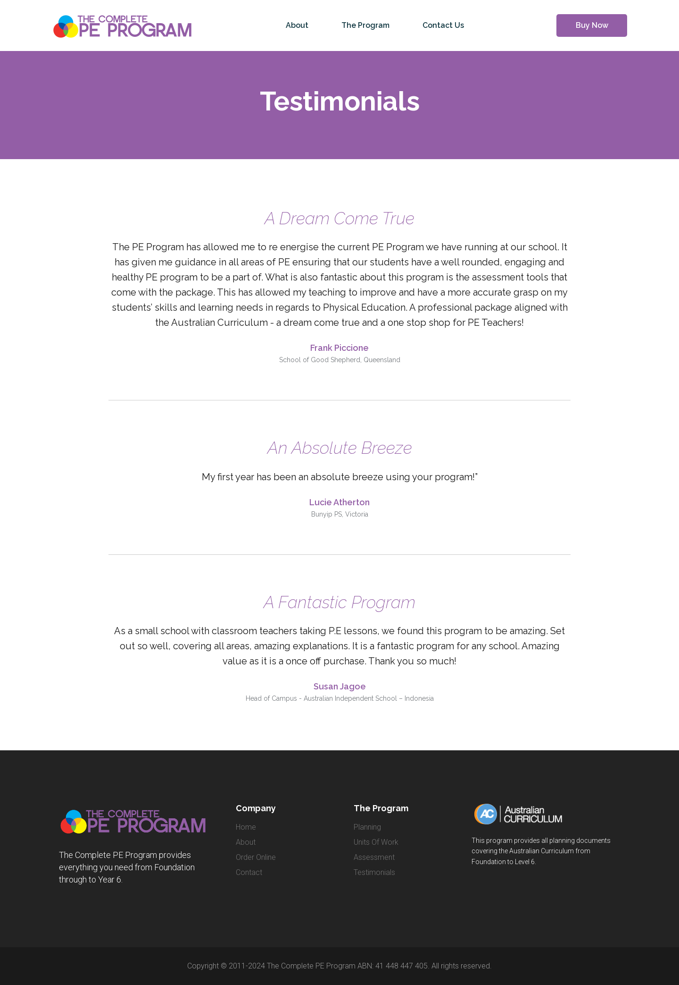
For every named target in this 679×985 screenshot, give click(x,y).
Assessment (374, 857)
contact (249, 872)
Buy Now (592, 25)
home (246, 827)
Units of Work (376, 842)
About (297, 25)
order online (256, 857)
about (246, 842)
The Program (365, 25)
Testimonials (374, 872)
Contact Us (443, 25)
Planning (367, 827)
